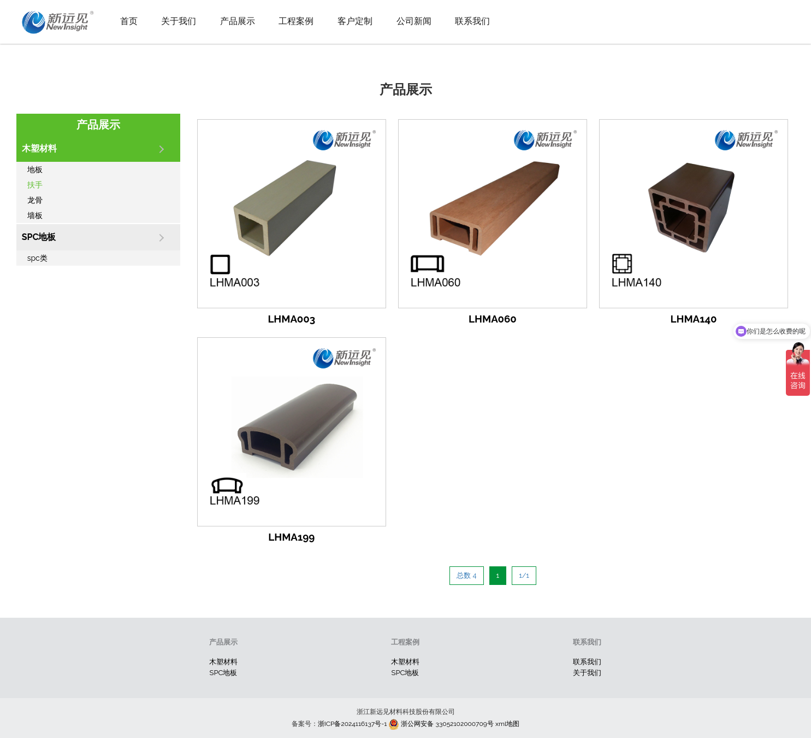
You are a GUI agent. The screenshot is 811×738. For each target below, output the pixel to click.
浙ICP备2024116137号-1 (352, 724)
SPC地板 (224, 673)
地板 (35, 169)
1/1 (524, 575)
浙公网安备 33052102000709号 (440, 724)
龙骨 (35, 200)
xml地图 (507, 724)
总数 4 (466, 575)
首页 (129, 21)
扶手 (35, 184)
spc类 (37, 258)
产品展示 (237, 21)
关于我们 (178, 21)
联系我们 (472, 21)
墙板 (35, 215)
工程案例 (296, 21)
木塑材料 (223, 662)
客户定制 (355, 21)
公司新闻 (413, 21)
